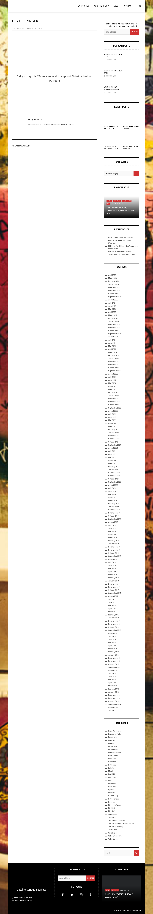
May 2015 (112, 680)
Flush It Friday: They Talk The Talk (120, 237)
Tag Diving (112, 817)
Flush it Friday (113, 756)
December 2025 (114, 287)
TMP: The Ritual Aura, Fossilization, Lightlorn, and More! (120, 210)
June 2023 (112, 380)
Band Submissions (115, 731)
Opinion (111, 790)
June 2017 (112, 602)
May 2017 (112, 606)
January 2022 (113, 433)
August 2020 (113, 485)
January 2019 (113, 544)
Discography (113, 749)
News (124, 201)
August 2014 (113, 707)
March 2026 (112, 278)
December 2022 (114, 399)
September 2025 (114, 297)
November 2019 (114, 513)
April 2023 (112, 386)
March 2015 (112, 686)
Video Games (113, 839)
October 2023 (113, 368)
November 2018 (114, 550)
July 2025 (112, 303)
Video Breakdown (115, 836)
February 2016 (113, 652)
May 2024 (112, 346)
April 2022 (112, 423)
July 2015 (112, 673)
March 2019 (112, 538)
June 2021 (112, 454)
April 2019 (112, 534)
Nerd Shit (111, 774)
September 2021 (114, 445)
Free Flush (112, 759)
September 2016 (114, 630)
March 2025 (112, 315)
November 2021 (114, 439)
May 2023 (112, 383)
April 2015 (112, 683)
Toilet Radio (112, 830)
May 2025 (112, 309)
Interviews (112, 762)
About (117, 6)
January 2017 (113, 618)
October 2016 (113, 627)
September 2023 (114, 371)
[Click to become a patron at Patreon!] (54, 94)
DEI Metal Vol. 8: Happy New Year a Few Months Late (111, 149)
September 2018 (114, 556)
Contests (111, 740)
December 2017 (114, 584)
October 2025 (113, 294)
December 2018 (114, 547)
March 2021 (112, 463)
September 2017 (114, 593)
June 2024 (112, 343)
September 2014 (114, 704)
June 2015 (112, 676)
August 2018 (113, 559)
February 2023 (113, 392)
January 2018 (113, 581)
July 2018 (112, 562)
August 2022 (113, 411)
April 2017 (112, 609)
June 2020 (112, 491)
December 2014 (114, 695)
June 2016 (112, 640)
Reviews (111, 802)
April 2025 (112, 312)
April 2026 (112, 275)
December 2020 (114, 473)
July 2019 (112, 525)
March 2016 (112, 649)
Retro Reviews (113, 799)
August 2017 (113, 596)
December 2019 (114, 510)
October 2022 (113, 405)
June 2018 (112, 565)
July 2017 (112, 599)
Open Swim (112, 786)
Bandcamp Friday (114, 734)
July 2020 (112, 488)
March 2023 (112, 389)
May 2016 (112, 643)
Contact (128, 6)
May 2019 (112, 531)
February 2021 (113, 467)
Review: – (119, 252)
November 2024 (114, 328)
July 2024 (112, 340)
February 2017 (113, 615)
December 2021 (114, 436)
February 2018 (113, 578)
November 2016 (114, 624)
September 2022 (114, 408)
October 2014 (113, 701)
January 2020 (113, 507)
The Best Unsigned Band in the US (121, 824)
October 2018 (113, 553)
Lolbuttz (111, 768)
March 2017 (112, 612)
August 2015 (113, 670)
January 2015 (113, 692)
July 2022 (112, 414)
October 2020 (113, 479)
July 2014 (112, 710)
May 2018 (112, 568)
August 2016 (113, 633)
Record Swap (113, 796)
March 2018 (112, 575)
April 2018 (112, 572)
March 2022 (112, 426)
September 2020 (114, 482)
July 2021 (112, 451)
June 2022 (112, 417)
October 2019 (113, 516)
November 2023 (114, 365)
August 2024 (113, 337)
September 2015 (114, 667)
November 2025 (114, 291)
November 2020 (114, 476)
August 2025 (113, 300)
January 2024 (113, 358)
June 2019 (112, 528)
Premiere (111, 793)
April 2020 (112, 497)
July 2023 (112, 377)
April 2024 (112, 349)
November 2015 (114, 661)
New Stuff (117, 201)
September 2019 (114, 519)
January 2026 (113, 284)
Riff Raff (111, 808)
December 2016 (114, 621)
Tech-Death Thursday (116, 820)
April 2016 (112, 646)
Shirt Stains (112, 814)
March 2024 (112, 352)
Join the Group (101, 6)
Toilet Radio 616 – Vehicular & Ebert (121, 255)
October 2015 (113, 664)
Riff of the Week (114, 805)
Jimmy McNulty (20, 28)
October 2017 (113, 590)
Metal (109, 201)
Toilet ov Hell (125, 910)
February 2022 (113, 429)
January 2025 (113, 321)
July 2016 (112, 636)
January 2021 (113, 470)
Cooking (111, 743)
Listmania (112, 765)
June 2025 (112, 306)
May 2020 (112, 494)
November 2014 (114, 698)
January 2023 (113, 395)
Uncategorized (113, 833)
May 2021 (112, 457)
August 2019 (113, 522)
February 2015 (113, 689)
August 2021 (113, 448)
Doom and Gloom (114, 752)
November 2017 (114, 587)
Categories (83, 6)
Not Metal (112, 783)
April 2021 (112, 460)
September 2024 (114, 334)
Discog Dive (112, 746)
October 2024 (113, 331)
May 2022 (112, 420)
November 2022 (114, 402)
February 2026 (113, 281)
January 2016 (113, 655)
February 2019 (113, 541)
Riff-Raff (111, 811)
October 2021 (113, 442)
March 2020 (112, 501)
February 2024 (113, 355)
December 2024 (114, 324)
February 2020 (113, 504)
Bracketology (113, 737)
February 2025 (113, 318)
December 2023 (114, 362)
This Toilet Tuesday (115, 827)
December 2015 (114, 658)
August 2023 (113, 374)
